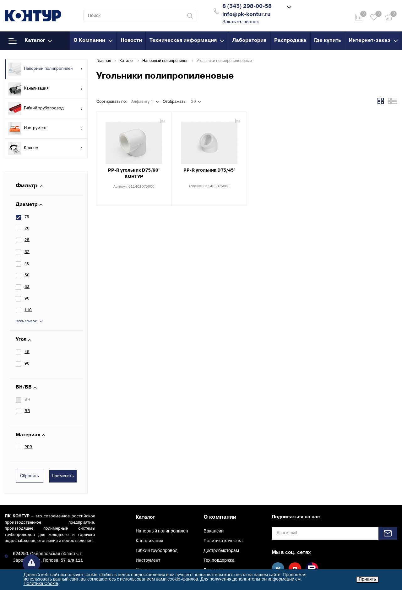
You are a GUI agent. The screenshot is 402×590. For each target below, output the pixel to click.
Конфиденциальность (226, 543)
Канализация (45, 89)
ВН (27, 353)
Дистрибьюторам (221, 504)
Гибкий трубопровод (45, 108)
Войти (307, 10)
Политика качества (223, 494)
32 (27, 252)
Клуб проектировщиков (228, 553)
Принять (367, 579)
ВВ (27, 365)
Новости (131, 40)
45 (27, 305)
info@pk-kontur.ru (31, 527)
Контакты (213, 533)
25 (27, 240)
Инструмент (45, 128)
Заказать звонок (240, 22)
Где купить (327, 40)
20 (27, 228)
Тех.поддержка (219, 514)
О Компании (93, 40)
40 (27, 264)
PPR (28, 400)
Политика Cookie (41, 584)
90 (27, 317)
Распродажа (290, 40)
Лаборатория (249, 40)
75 (26, 217)
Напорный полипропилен (45, 69)
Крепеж (45, 148)
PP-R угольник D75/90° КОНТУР (134, 173)
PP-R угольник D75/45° (209, 170)
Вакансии (214, 484)
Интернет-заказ (373, 40)
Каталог (30, 41)
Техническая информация (186, 40)
